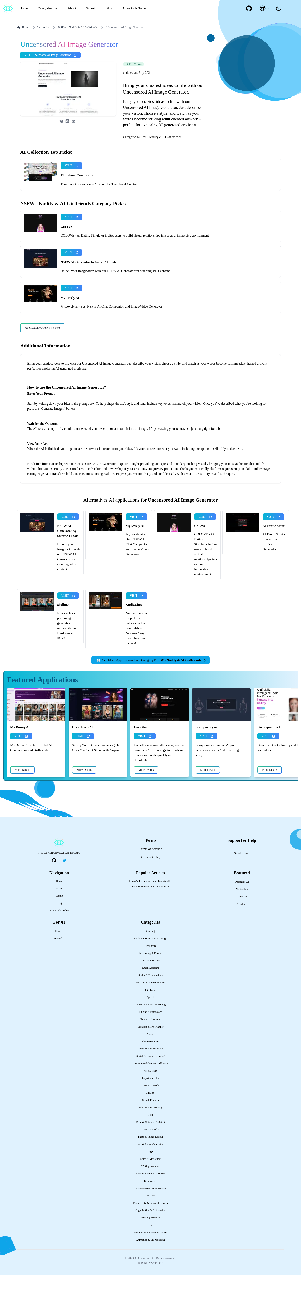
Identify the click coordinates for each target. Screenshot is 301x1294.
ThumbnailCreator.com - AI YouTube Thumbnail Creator (99, 203)
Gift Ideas (150, 1008)
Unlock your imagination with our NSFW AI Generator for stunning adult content (115, 289)
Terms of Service (150, 867)
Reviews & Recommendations (150, 1251)
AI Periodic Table (134, 8)
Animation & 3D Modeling (150, 1258)
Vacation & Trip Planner (151, 1045)
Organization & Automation (150, 1229)
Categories (40, 27)
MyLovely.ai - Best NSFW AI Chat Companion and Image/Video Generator (111, 325)
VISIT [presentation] (71, 184)
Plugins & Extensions (150, 1030)
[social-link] (249, 8)
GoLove (66, 245)
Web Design (150, 1089)
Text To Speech (150, 1104)
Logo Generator (150, 1096)
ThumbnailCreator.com (77, 194)
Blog (109, 8)
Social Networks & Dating (150, 1074)
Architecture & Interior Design (150, 957)
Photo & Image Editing (150, 1155)
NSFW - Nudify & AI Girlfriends (77, 27)
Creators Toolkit (150, 1148)
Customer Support (150, 979)
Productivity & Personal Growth (150, 1221)
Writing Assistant (150, 1185)
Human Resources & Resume (150, 1207)
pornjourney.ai (206, 746)
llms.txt (59, 949)
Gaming (150, 949)
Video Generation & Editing (150, 1023)
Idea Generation (150, 1060)
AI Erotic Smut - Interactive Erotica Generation (274, 560)
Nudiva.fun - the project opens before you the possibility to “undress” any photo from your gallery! (137, 647)
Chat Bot (150, 1111)
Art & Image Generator (150, 1163)
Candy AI (242, 915)
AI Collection (142, 1277)
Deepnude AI (242, 900)
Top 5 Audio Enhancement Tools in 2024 (150, 899)
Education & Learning (150, 1126)
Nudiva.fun (134, 623)
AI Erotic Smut (274, 544)
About (72, 8)
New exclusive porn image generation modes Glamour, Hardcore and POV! (68, 644)
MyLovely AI (70, 316)
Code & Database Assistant (150, 1140)
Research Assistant (150, 1038)
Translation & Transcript (150, 1067)
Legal (150, 1170)
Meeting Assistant (150, 1236)
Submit (91, 8)
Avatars (151, 1052)
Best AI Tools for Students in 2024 (150, 905)
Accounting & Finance (150, 972)
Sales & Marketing (150, 1177)
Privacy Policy (150, 876)
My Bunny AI (20, 746)
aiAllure (63, 623)
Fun (150, 1243)
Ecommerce (150, 1199)
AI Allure (242, 922)
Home (23, 8)
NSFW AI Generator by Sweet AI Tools (88, 281)
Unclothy (140, 746)
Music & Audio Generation (150, 1001)
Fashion (150, 1214)
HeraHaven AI (82, 746)
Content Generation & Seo (150, 1192)
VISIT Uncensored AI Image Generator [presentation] (50, 73)
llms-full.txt (59, 957)
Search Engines (150, 1118)
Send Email (241, 872)
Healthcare (150, 964)
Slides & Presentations (150, 993)
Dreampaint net (268, 746)
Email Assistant (150, 986)
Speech (150, 1016)
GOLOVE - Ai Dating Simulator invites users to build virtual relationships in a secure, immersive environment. (135, 254)
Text (150, 1133)
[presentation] (278, 8)
